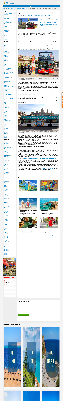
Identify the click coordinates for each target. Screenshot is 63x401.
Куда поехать (6, 14)
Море (5, 91)
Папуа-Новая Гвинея (7, 212)
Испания (5, 178)
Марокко (5, 199)
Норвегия (5, 207)
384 (14, 284)
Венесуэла (6, 157)
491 (14, 290)
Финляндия (6, 237)
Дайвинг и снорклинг (7, 68)
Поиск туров (25, 6)
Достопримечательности (8, 72)
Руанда (5, 219)
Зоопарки (5, 74)
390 (14, 286)
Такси (5, 124)
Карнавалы (6, 80)
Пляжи (5, 108)
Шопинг (5, 133)
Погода (5, 110)
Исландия (5, 177)
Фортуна (5, 129)
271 (14, 280)
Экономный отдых (7, 36)
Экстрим (5, 136)
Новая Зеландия (7, 206)
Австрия (5, 142)
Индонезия (6, 172)
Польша (5, 215)
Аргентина (6, 146)
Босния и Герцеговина (8, 152)
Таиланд (5, 229)
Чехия (5, 244)
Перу (5, 214)
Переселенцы (6, 107)
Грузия (5, 164)
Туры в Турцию (31, 387)
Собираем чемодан (7, 120)
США (5, 228)
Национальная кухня (7, 94)
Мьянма (5, 202)
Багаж (5, 55)
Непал (5, 203)
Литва (5, 194)
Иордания (6, 173)
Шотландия (6, 249)
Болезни (5, 57)
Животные (6, 73)
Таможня (5, 125)
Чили (5, 245)
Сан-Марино (6, 220)
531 (14, 292)
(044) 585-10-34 (24, 2)
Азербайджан (6, 143)
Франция (5, 238)
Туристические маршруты (8, 127)
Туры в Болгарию (50, 387)
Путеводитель (44, 6)
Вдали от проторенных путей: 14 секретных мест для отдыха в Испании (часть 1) (40, 158)
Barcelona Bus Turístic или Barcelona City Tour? (48, 22)
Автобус (5, 45)
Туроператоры (37, 6)
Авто (5, 44)
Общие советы (6, 34)
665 (14, 294)
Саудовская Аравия (7, 221)
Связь (5, 32)
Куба (5, 193)
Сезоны (5, 116)
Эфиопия (5, 253)
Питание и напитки (7, 22)
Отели (5, 103)
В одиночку (6, 59)
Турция (5, 233)
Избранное (51, 2)
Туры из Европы (7, 6)
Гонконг (5, 161)
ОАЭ (5, 208)
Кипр (5, 186)
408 (14, 288)
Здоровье (5, 35)
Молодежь (6, 90)
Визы (5, 61)
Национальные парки (7, 95)
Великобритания (7, 155)
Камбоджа (6, 181)
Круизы (5, 85)
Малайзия (6, 197)
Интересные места (7, 77)
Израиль (5, 169)
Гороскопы (6, 65)
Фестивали (6, 128)
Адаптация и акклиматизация (9, 46)
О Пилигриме (50, 6)
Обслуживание (6, 27)
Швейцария (6, 246)
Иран (5, 174)
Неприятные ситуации (8, 97)
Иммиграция (6, 39)
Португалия (6, 216)
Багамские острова (7, 147)
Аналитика (6, 52)
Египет (5, 168)
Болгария (5, 150)
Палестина (6, 211)
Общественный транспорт (8, 98)
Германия (5, 160)
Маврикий (6, 195)
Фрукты (5, 132)
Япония (5, 255)
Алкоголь (5, 51)
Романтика (6, 115)
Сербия (5, 224)
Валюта (5, 60)
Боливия (5, 151)
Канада (5, 182)
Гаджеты (5, 64)
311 (14, 282)
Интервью (6, 76)
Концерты (5, 82)
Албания (5, 144)
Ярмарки (5, 137)
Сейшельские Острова (8, 223)
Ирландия (6, 176)
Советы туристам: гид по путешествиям (14, 8)
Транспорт (6, 31)
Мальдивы (6, 198)
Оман (5, 210)
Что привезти (6, 19)
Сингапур (5, 225)
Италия (5, 180)
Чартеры (31, 6)
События (5, 26)
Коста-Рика (6, 191)
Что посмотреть (24, 8)
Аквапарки (6, 48)
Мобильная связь (7, 89)
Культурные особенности (8, 86)
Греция (5, 163)
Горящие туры (19, 6)
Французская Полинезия (8, 240)
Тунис (5, 232)
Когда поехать (6, 15)
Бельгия (5, 148)
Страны (13, 6)
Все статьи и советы (55, 235)
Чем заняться (6, 18)
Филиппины (6, 236)
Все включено (6, 63)
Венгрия (5, 156)
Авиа (5, 42)
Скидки (5, 119)
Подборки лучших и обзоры (8, 13)
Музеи (5, 93)
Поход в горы (6, 112)
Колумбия (6, 189)
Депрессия (6, 69)
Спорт (5, 121)
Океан (5, 102)
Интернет (5, 78)
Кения (5, 185)
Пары (5, 106)
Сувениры (5, 123)
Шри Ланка (6, 250)
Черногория (6, 242)
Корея (5, 190)
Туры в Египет (12, 387)
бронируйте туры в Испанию (47, 168)
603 (14, 296)
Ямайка (5, 254)
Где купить (57, 6)
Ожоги (5, 99)
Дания (5, 165)
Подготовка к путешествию (8, 23)
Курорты (39, 15)
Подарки (5, 111)
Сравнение (6, 30)
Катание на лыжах (7, 81)
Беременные (6, 56)
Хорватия (5, 241)
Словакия (5, 227)
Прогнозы (5, 38)
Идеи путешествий (7, 21)
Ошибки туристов (7, 104)
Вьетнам (5, 159)
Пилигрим (5, 8)
